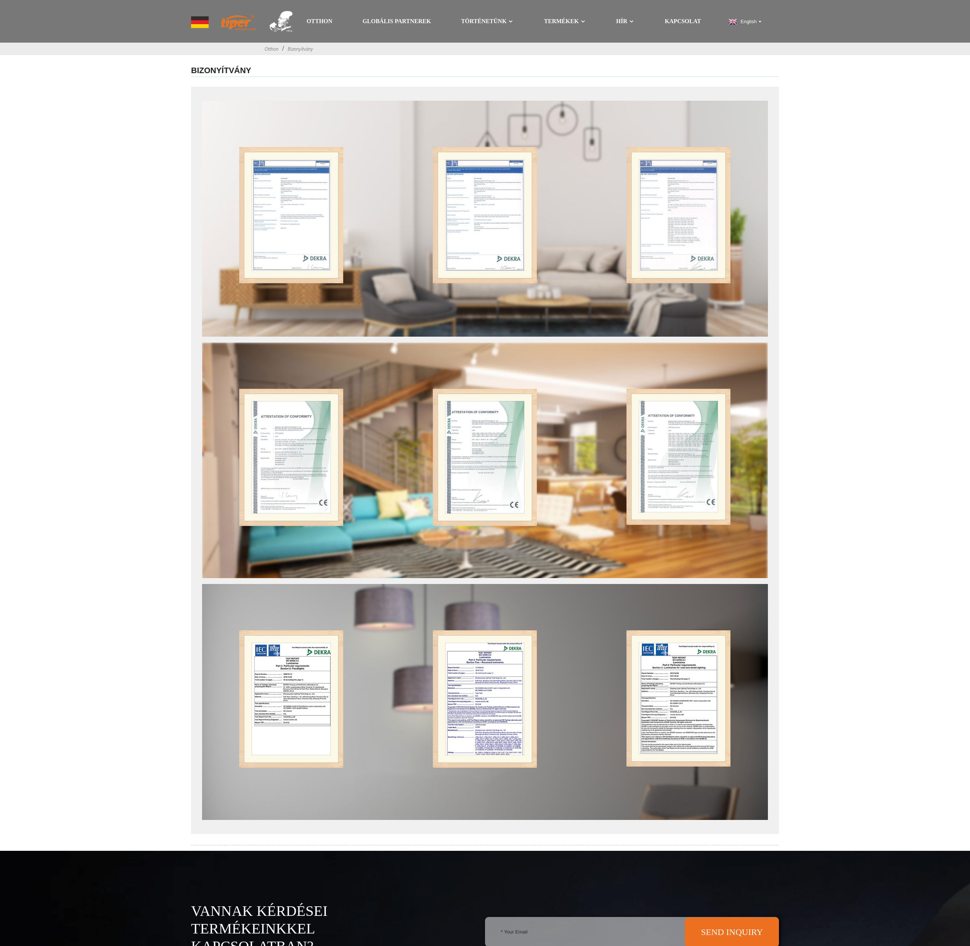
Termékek (565, 21)
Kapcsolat (683, 21)
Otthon (319, 21)
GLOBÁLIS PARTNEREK (397, 21)
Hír (625, 21)
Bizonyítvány (300, 49)
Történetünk (487, 21)
